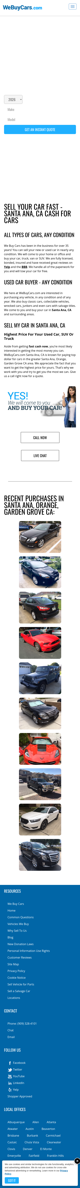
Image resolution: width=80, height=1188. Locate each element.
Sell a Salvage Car (19, 991)
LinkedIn (16, 1083)
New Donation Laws (21, 944)
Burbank (32, 1135)
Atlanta (51, 1122)
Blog (10, 937)
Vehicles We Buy (18, 924)
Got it (11, 1180)
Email (11, 1037)
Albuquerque (16, 1122)
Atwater (13, 1129)
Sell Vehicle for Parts (21, 984)
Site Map (13, 964)
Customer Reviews (20, 957)
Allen (35, 1122)
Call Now (40, 437)
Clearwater (54, 1142)
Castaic (12, 1142)
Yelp (7, 267)
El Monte (46, 1149)
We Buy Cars (16, 904)
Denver (27, 1149)
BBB (24, 267)
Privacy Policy (16, 971)
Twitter (15, 1069)
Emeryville (14, 1156)
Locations (14, 998)
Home (11, 910)
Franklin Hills (55, 1156)
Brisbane (13, 1135)
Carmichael (53, 1135)
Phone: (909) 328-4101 (22, 1024)
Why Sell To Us (17, 931)
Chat (11, 1030)
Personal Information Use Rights (29, 951)
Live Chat (40, 455)
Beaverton (48, 1129)
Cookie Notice (17, 978)
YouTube (16, 1076)
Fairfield (34, 1156)
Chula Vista (32, 1142)
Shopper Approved (20, 1096)
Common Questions (21, 917)
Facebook (16, 1063)
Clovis (11, 1149)
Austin (29, 1129)
